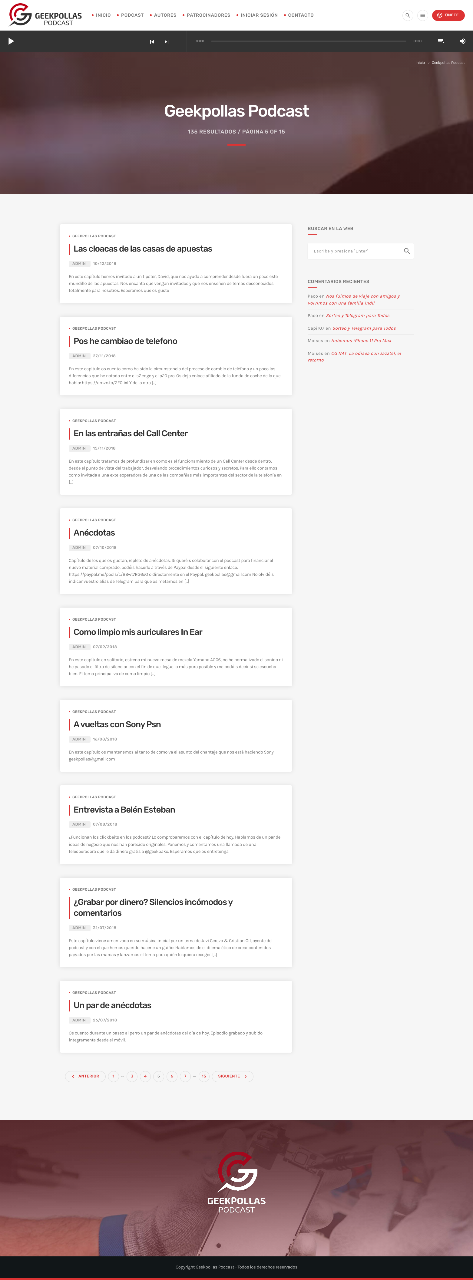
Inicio (420, 63)
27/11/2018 (104, 356)
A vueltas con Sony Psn (117, 725)
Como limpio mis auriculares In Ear (138, 632)
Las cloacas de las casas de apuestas (143, 249)
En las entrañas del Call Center (131, 434)
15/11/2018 (104, 448)
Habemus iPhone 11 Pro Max (361, 340)
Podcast (132, 15)
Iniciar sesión (259, 15)
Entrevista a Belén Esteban (124, 810)
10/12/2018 (105, 264)
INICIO (103, 15)
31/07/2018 (105, 928)
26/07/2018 (105, 1020)
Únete (448, 15)
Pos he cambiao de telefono (125, 341)
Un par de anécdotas (112, 1006)
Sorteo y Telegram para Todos (357, 315)
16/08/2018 (105, 739)
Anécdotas (94, 533)
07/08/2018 (105, 824)
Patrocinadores (208, 15)
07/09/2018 (105, 647)
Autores (165, 15)
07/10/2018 (105, 548)
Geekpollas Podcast (94, 236)
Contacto (301, 15)
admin (79, 264)
